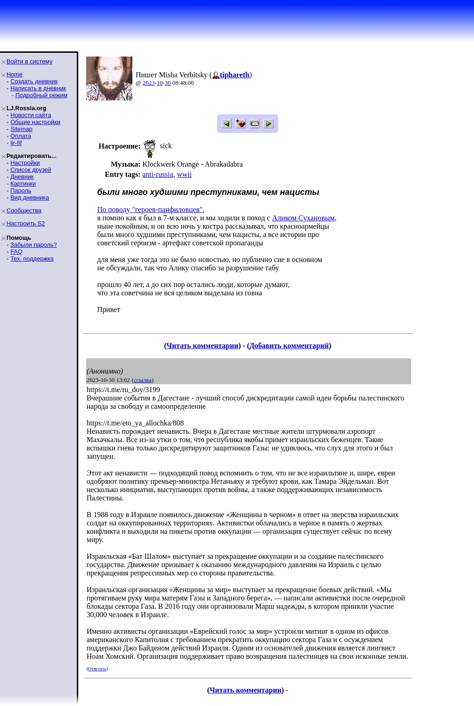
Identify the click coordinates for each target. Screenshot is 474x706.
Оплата (20, 135)
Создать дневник (33, 81)
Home (14, 74)
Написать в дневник (38, 88)
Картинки (23, 183)
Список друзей (30, 169)
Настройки (25, 162)
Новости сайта (30, 115)
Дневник (21, 176)
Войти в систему (29, 61)
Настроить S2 (25, 223)
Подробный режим (41, 95)
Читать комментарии (202, 346)
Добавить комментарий (289, 346)
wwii (184, 174)
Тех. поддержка (31, 258)
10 (160, 82)
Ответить (97, 668)
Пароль (20, 190)
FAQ (16, 251)
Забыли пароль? (33, 244)
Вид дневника (29, 197)
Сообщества (24, 210)
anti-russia (157, 174)
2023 (149, 82)
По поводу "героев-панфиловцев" (150, 209)
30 (168, 82)
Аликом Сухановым (303, 218)
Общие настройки (35, 122)
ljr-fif (16, 142)
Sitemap (21, 128)
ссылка (143, 379)
